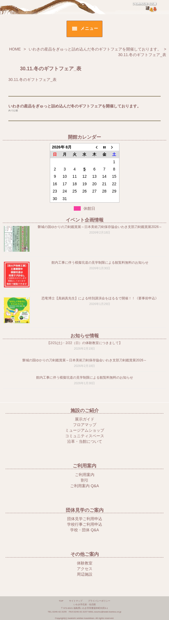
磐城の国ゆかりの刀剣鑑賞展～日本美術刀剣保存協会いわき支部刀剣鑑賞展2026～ (100, 227)
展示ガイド (84, 419)
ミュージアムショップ (84, 430)
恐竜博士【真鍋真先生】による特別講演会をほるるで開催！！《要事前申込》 (99, 298)
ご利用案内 (84, 474)
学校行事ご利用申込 (84, 524)
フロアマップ (84, 424)
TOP (61, 601)
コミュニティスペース (84, 436)
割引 (85, 480)
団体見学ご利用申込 (84, 518)
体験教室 (84, 563)
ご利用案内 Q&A (84, 486)
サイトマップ (75, 601)
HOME (15, 49)
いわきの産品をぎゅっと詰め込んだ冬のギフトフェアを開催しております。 (95, 49)
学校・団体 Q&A (84, 530)
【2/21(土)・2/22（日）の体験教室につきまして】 (84, 343)
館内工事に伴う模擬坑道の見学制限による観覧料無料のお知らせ (100, 263)
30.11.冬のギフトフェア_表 (32, 79)
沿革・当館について (84, 441)
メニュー (89, 28)
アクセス (84, 568)
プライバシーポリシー (99, 601)
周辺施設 (84, 574)
